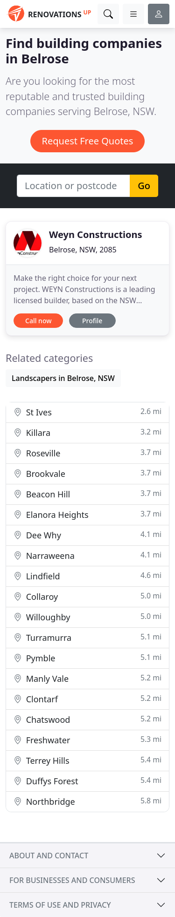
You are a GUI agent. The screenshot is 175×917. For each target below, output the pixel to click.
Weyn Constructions (95, 234)
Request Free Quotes (87, 141)
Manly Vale (87, 678)
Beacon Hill (87, 494)
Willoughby (87, 617)
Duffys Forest (87, 781)
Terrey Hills (87, 760)
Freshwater (87, 740)
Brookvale (87, 473)
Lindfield (87, 576)
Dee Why (87, 535)
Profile (92, 320)
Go (144, 185)
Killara (87, 432)
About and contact (48, 855)
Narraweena (87, 555)
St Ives (87, 412)
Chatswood (87, 719)
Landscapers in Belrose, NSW (63, 378)
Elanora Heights (87, 514)
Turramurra (87, 637)
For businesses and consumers (72, 880)
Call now (38, 320)
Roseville (87, 453)
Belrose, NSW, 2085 (83, 250)
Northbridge (87, 801)
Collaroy (87, 596)
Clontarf (87, 699)
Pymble (87, 658)
